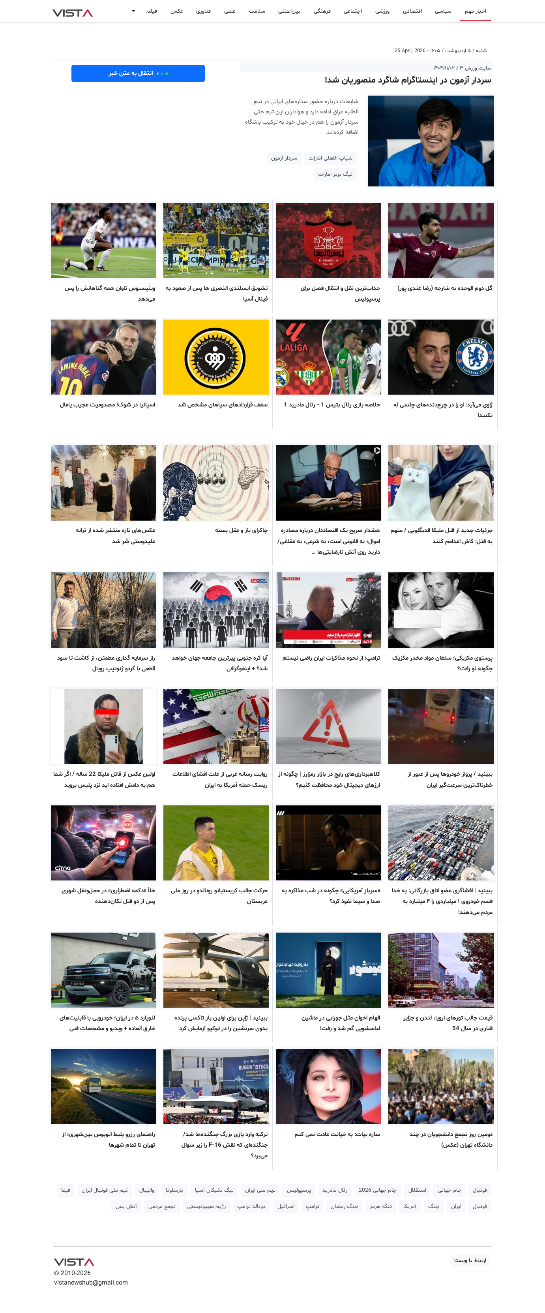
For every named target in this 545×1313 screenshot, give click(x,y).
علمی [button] (230, 11)
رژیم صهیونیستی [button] (206, 1206)
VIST (72, 11)
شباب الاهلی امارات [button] (330, 158)
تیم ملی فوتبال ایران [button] (105, 1190)
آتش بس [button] (126, 1206)
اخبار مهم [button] (475, 11)
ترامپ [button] (312, 1206)
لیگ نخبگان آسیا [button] (214, 1190)
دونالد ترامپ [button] (251, 1206)
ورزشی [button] (382, 11)
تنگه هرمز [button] (381, 1206)
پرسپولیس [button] (299, 1190)
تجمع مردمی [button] (162, 1206)
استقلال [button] (417, 1190)
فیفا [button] (65, 1190)
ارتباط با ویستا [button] (470, 1260)
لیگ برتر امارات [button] (335, 174)
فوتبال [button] (480, 1190)
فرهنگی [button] (322, 11)
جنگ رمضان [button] (344, 1206)
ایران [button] (456, 1206)
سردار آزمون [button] (284, 158)
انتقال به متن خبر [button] (138, 73)
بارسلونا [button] (174, 1190)
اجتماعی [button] (353, 11)
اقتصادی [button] (412, 11)
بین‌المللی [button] (289, 11)
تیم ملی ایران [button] (260, 1190)
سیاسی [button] (443, 11)
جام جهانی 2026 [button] (378, 1190)
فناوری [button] (203, 11)
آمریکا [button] (409, 1206)
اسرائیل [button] (285, 1206)
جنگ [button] (434, 1206)
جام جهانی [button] (449, 1190)
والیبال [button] (146, 1190)
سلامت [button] (257, 11)
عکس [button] (176, 11)
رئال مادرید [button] (334, 1190)
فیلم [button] (151, 11)
